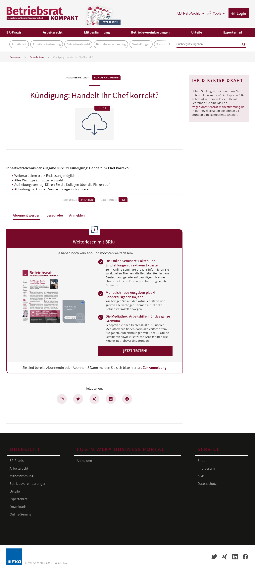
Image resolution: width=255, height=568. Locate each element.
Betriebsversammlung (111, 44)
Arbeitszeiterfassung (47, 44)
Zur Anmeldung (154, 367)
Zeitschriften (37, 57)
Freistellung (164, 44)
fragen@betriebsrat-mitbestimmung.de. (218, 107)
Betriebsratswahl (78, 44)
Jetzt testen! (135, 350)
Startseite (15, 57)
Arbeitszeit (19, 44)
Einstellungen (141, 44)
